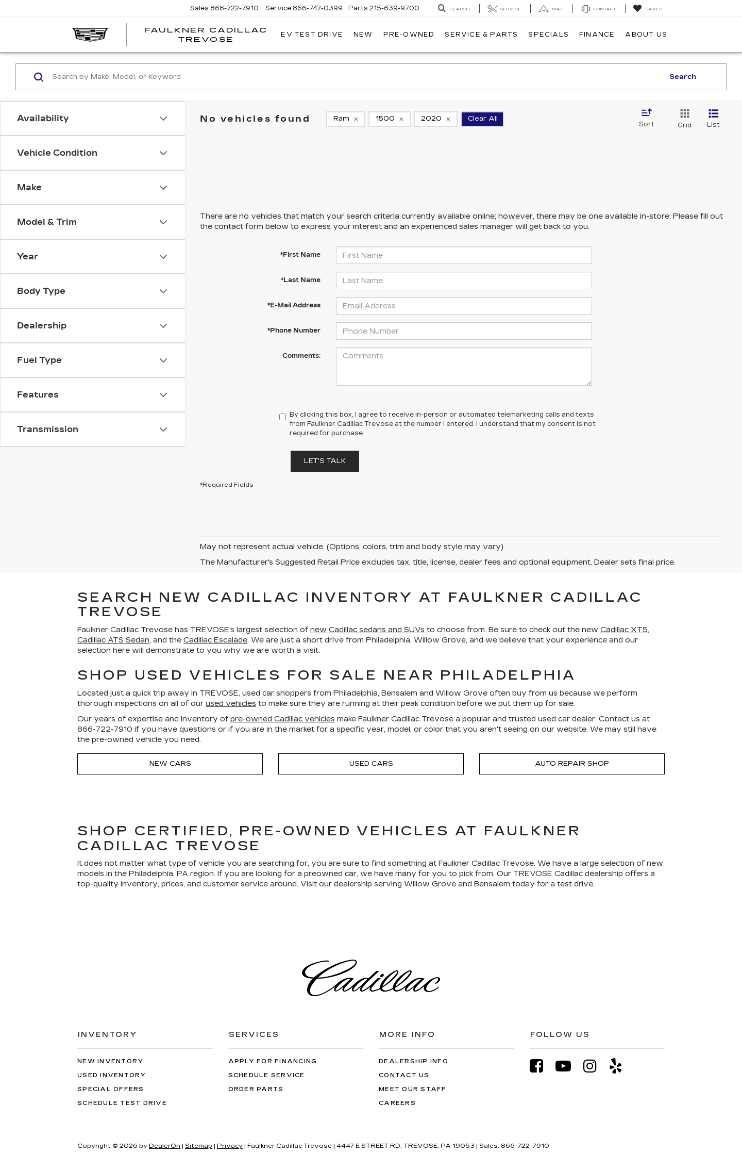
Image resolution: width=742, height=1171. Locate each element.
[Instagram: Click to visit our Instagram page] (595, 1066)
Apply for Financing (272, 1061)
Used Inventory (111, 1075)
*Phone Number (294, 330)
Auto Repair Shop (572, 764)
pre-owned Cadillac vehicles (282, 719)
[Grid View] (682, 119)
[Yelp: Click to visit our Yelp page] (621, 1066)
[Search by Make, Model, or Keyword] (356, 76)
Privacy (230, 1145)
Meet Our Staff (413, 1089)
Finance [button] (597, 34)
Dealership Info (413, 1061)
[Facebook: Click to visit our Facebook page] (541, 1066)
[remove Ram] (345, 119)
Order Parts (256, 1089)
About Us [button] (646, 34)
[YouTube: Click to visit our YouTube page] (568, 1066)
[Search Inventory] (454, 8)
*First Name (300, 254)
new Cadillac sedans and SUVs (367, 629)
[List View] (713, 119)
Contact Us (404, 1075)
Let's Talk (325, 461)
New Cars (170, 764)
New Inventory (110, 1061)
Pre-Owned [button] (409, 34)
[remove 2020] (436, 119)
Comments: (301, 355)
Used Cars (371, 764)
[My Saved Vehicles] (647, 8)
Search (682, 77)
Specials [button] (548, 34)
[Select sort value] (650, 118)
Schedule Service (266, 1075)
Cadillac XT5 (624, 629)
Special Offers (110, 1089)
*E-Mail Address (294, 305)
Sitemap (198, 1145)
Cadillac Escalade (215, 640)
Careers (397, 1103)
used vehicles (231, 703)
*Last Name (301, 280)
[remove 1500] (389, 119)
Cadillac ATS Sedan (113, 640)
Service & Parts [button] (481, 34)
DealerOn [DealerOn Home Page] (164, 1145)
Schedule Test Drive (122, 1103)
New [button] (363, 34)
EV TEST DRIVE (312, 34)
